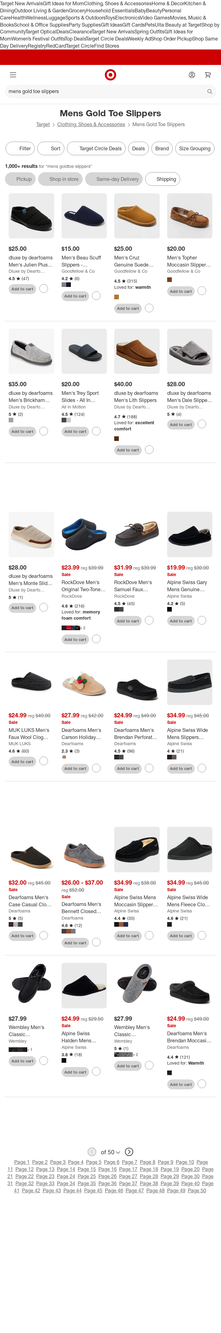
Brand (162, 148)
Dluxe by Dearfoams (28, 271)
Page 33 (45, 1184)
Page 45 (93, 1191)
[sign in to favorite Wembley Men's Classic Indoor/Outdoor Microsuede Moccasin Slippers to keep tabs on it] (43, 1061)
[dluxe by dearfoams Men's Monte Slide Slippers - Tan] (31, 581)
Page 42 (31, 1191)
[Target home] (110, 75)
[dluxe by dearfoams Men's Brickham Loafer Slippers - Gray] (31, 397)
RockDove (72, 597)
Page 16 (107, 1170)
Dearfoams (72, 744)
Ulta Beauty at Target (178, 25)
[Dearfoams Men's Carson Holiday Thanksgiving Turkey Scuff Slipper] (84, 735)
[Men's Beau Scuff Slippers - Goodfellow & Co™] (84, 261)
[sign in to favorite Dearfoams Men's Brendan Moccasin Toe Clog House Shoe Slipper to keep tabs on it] (201, 1085)
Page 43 (52, 1191)
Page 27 (128, 1177)
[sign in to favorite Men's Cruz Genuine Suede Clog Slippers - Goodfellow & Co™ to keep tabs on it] (149, 308)
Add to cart (22, 288)
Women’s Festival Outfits (38, 39)
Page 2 (40, 1163)
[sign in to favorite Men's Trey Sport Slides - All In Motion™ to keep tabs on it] (96, 431)
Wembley (18, 1042)
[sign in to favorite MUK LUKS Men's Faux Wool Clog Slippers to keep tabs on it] (43, 762)
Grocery (77, 10)
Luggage (55, 18)
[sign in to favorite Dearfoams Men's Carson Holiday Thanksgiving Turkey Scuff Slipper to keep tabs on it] (96, 769)
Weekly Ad (139, 39)
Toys (110, 18)
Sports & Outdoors (85, 18)
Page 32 (24, 1184)
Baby (140, 10)
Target (43, 124)
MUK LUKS (20, 744)
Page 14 (66, 1170)
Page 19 (170, 1170)
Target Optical (40, 31)
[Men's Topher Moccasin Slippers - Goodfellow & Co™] (190, 261)
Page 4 (76, 1163)
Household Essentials (110, 10)
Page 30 (190, 1177)
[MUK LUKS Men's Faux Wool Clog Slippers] (31, 735)
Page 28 (149, 1177)
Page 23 (45, 1177)
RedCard (56, 46)
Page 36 (107, 1184)
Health (18, 18)
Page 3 (58, 1163)
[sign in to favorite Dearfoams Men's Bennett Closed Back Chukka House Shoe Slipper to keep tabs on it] (96, 943)
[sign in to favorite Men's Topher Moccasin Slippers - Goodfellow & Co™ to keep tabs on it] (201, 290)
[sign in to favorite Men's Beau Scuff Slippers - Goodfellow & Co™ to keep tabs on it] (96, 295)
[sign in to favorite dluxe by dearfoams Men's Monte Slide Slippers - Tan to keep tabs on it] (43, 608)
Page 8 (147, 1163)
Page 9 (165, 1163)
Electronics (127, 18)
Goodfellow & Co (78, 271)
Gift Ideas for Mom (63, 3)
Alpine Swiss (179, 597)
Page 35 (87, 1184)
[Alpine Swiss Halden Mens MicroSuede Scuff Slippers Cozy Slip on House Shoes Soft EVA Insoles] (84, 1038)
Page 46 (114, 1191)
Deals (62, 31)
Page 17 (128, 1170)
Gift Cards (133, 25)
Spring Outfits (149, 31)
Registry (37, 46)
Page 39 (170, 1184)
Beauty (154, 10)
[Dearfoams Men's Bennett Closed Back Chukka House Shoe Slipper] (84, 909)
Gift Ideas (111, 25)
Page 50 (197, 1191)
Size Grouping (194, 148)
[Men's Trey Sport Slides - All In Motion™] (84, 397)
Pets (150, 25)
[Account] (192, 75)
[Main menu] (13, 75)
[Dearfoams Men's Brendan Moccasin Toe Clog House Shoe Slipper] (190, 1038)
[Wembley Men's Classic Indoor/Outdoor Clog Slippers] (137, 1032)
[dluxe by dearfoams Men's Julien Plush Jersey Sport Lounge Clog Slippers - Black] (31, 261)
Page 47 (135, 1191)
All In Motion (74, 406)
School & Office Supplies (41, 25)
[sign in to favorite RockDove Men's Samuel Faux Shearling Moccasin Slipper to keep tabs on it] (149, 621)
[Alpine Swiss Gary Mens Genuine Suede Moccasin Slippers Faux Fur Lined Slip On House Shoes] (190, 587)
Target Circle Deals (107, 39)
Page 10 (185, 1163)
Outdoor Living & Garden (41, 10)
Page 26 (107, 1177)
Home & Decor (168, 3)
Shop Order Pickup (171, 39)
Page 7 (129, 1163)
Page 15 (87, 1170)
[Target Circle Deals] (96, 148)
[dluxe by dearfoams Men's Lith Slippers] (137, 397)
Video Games (155, 18)
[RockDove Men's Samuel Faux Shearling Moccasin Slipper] (137, 587)
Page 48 (155, 1191)
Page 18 (149, 1170)
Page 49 (176, 1191)
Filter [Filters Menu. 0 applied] (20, 148)
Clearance (80, 31)
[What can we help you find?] (110, 91)
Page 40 (190, 1184)
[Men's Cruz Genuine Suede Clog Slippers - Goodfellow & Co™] (137, 261)
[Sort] (50, 148)
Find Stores (106, 46)
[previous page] (92, 1153)
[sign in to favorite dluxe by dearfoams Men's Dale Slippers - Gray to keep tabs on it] (201, 424)
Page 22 (24, 1177)
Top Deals (75, 39)
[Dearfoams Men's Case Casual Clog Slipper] (31, 902)
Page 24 (66, 1177)
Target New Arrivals (21, 3)
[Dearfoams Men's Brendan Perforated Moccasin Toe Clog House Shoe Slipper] (137, 735)
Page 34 (66, 1184)
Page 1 (22, 1163)
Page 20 (190, 1170)
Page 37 (128, 1184)
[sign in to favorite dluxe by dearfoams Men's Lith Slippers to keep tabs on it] (149, 449)
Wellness (36, 18)
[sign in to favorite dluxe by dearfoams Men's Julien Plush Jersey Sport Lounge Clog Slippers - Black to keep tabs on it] (43, 288)
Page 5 (94, 1163)
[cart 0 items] (208, 75)
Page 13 (45, 1170)
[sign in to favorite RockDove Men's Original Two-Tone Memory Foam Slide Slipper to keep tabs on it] (96, 640)
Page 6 (111, 1163)
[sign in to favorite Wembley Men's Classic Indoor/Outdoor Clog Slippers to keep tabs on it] (149, 1066)
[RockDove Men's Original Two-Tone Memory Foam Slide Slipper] (84, 587)
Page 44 (72, 1191)
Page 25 (87, 1177)
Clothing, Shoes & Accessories (118, 3)
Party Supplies (85, 25)
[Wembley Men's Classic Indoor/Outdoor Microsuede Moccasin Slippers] (31, 1032)
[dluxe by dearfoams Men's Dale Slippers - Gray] (190, 397)
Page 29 (170, 1177)
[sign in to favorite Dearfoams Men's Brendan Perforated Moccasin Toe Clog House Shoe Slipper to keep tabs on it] (149, 769)
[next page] (129, 1153)
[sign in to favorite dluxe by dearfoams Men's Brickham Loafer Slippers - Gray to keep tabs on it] (43, 431)
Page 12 (24, 1170)
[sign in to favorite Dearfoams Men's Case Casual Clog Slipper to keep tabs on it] (43, 936)
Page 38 (149, 1184)
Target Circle (80, 46)
